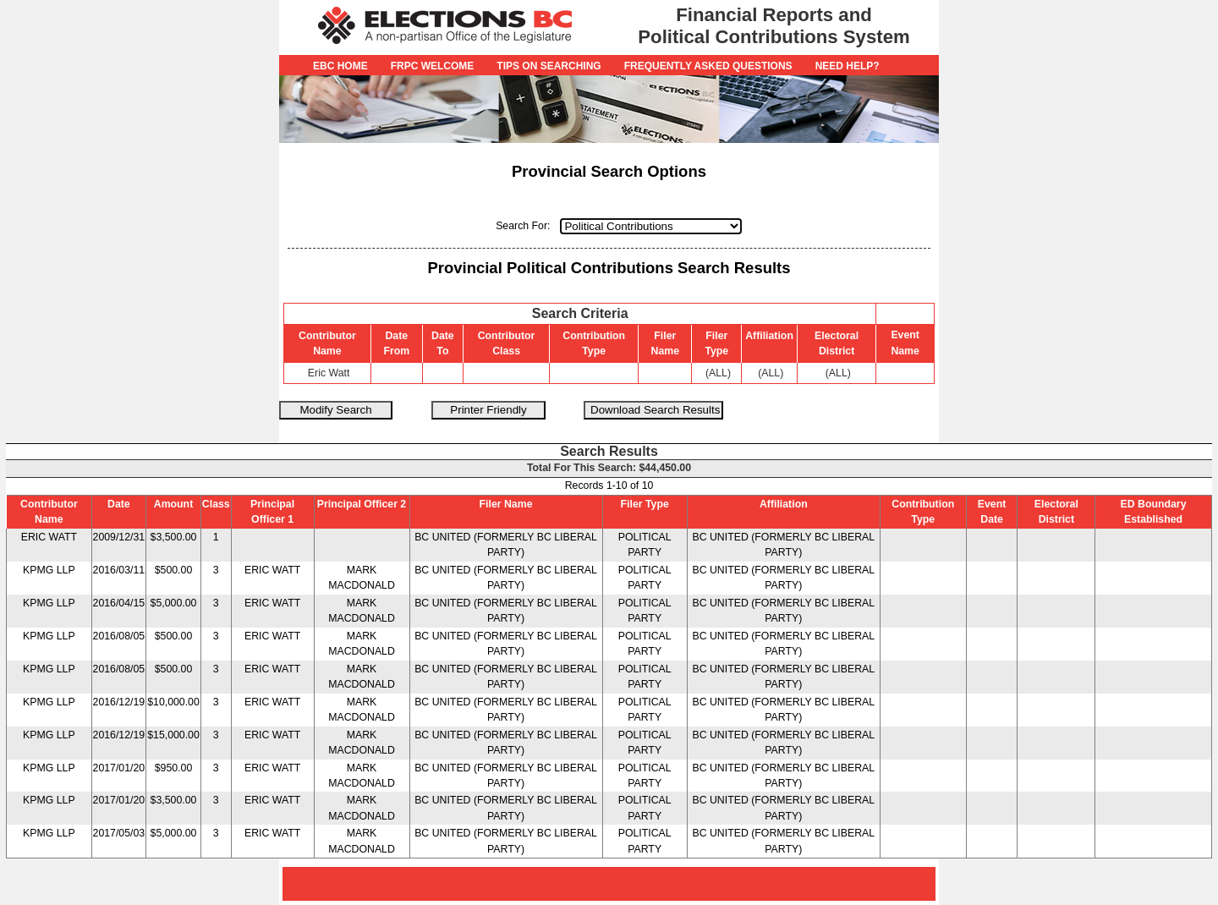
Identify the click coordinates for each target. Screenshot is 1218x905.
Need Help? (847, 66)
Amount (174, 504)
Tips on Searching (549, 66)
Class (216, 504)
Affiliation (784, 504)
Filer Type (645, 504)
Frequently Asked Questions (708, 66)
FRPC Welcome (433, 66)
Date (118, 504)
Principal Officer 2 (361, 504)
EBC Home (340, 66)
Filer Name (506, 504)
